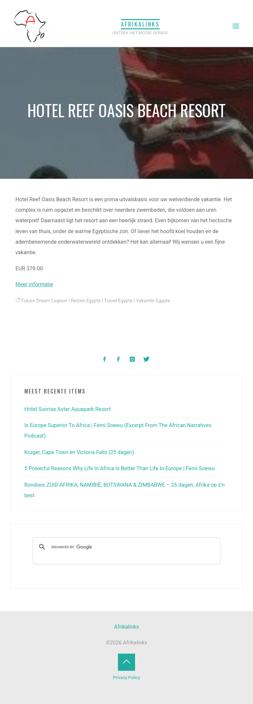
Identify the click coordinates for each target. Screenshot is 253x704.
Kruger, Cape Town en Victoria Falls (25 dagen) (79, 452)
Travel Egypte (118, 301)
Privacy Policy (126, 677)
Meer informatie (34, 285)
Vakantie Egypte (153, 301)
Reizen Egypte (86, 301)
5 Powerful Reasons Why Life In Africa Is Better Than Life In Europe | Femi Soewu (119, 468)
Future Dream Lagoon (44, 301)
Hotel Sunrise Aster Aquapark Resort (67, 409)
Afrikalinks (140, 24)
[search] (125, 547)
